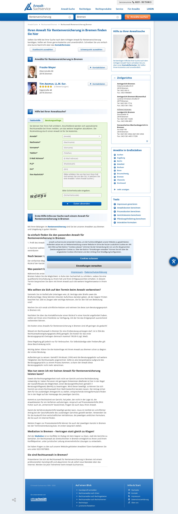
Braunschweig (123, 174)
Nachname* (35, 142)
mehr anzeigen (123, 189)
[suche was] (48, 17)
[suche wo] (96, 17)
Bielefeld (120, 164)
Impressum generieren (127, 204)
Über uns (134, 502)
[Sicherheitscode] (82, 195)
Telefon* (33, 153)
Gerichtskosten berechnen (129, 215)
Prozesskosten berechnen (128, 211)
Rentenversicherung (57, 226)
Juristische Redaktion (87, 506)
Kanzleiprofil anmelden (88, 490)
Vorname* (34, 147)
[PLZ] (82, 164)
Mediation (39, 436)
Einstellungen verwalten (89, 265)
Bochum (120, 167)
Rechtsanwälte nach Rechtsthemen (92, 499)
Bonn (119, 170)
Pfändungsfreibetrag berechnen (131, 219)
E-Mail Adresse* (37, 158)
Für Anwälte (134, 8)
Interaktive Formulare (126, 222)
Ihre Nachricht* (37, 174)
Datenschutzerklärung (95, 272)
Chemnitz (121, 180)
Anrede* (33, 136)
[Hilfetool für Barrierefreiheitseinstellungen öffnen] (173, 261)
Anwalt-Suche (68, 8)
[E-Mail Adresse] (82, 158)
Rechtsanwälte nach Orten (89, 493)
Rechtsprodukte (103, 8)
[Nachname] (82, 142)
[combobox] (82, 136)
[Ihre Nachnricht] (82, 180)
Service (119, 8)
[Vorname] (82, 148)
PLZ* (32, 163)
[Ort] (82, 169)
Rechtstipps (85, 8)
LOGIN (150, 8)
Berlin (119, 161)
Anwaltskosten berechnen (128, 207)
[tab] (42, 49)
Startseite (135, 490)
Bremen (120, 177)
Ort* (32, 169)
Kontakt (134, 493)
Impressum (77, 272)
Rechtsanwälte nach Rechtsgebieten (93, 496)
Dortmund (121, 183)
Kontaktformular (62, 45)
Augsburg (121, 158)
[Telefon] (82, 153)
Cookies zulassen (89, 258)
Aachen (120, 155)
